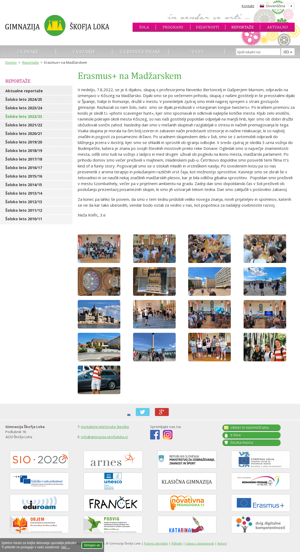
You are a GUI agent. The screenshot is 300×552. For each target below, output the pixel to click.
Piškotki (176, 543)
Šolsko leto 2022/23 (23, 116)
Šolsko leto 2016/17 (23, 167)
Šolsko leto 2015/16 (23, 176)
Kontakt (248, 5)
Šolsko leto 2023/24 (23, 107)
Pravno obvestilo (156, 543)
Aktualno (277, 27)
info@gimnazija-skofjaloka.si (104, 436)
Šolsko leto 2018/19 (23, 150)
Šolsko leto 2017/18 (23, 159)
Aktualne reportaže (24, 90)
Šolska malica (242, 443)
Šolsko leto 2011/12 (23, 210)
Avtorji (222, 543)
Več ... (65, 547)
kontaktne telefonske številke (105, 426)
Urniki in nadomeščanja (250, 428)
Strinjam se (92, 545)
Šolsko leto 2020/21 (23, 133)
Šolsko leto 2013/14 (23, 193)
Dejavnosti (207, 27)
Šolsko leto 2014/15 (23, 184)
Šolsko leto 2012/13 (23, 201)
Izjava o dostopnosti (200, 543)
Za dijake (28, 51)
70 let (196, 51)
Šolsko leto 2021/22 (23, 124)
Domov (11, 62)
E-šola (236, 435)
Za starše (84, 51)
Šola (144, 27)
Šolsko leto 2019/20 (23, 142)
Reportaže (242, 27)
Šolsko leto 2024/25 (23, 99)
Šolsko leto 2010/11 (23, 218)
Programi (173, 27)
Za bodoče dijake (140, 51)
